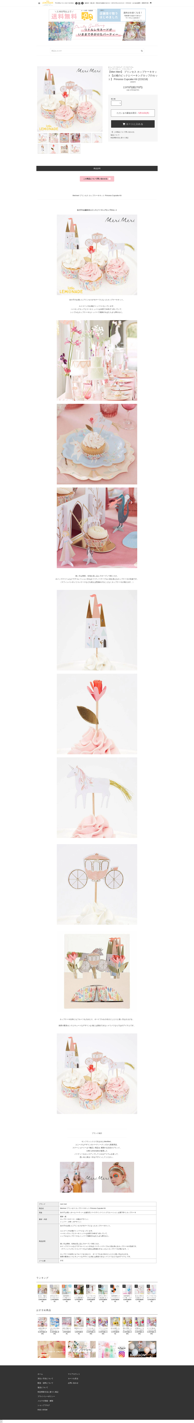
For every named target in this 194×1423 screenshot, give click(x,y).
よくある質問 (136, 3)
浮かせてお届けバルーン (103, 3)
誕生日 (87, 3)
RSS (39, 1410)
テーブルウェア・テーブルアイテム (123, 67)
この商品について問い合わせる (122, 132)
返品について (115, 135)
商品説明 (97, 168)
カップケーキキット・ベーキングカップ (120, 69)
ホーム (110, 67)
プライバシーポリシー (46, 1396)
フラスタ (128, 3)
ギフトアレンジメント (118, 3)
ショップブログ (44, 1405)
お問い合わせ (73, 1383)
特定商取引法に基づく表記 (119, 138)
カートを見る (73, 1378)
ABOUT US (145, 3)
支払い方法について (45, 1378)
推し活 (92, 3)
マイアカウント (74, 1374)
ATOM (45, 1410)
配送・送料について (45, 1383)
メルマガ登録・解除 (45, 1401)
